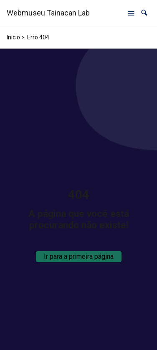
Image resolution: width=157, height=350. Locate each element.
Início (13, 37)
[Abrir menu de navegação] (131, 13)
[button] (144, 13)
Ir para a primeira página (79, 256)
